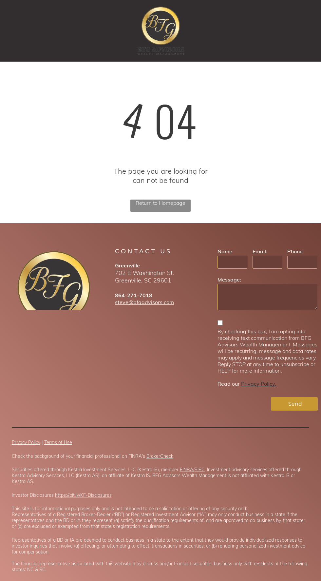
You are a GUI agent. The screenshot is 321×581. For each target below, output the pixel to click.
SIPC (200, 470)
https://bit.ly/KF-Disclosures (83, 495)
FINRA (186, 470)
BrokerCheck (159, 456)
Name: (225, 251)
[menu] (306, 30)
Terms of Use (58, 442)
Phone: (295, 251)
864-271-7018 (133, 295)
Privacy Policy (26, 442)
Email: (260, 251)
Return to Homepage (160, 203)
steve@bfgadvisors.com (144, 302)
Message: (229, 279)
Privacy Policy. (258, 383)
